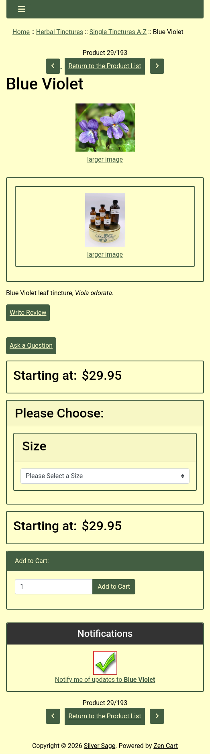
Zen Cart (165, 746)
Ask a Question (31, 345)
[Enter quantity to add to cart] (54, 586)
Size (34, 446)
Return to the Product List (104, 66)
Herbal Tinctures (59, 32)
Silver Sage (99, 746)
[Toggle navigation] (22, 9)
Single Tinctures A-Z (118, 32)
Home (21, 32)
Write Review (28, 312)
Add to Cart (114, 586)
